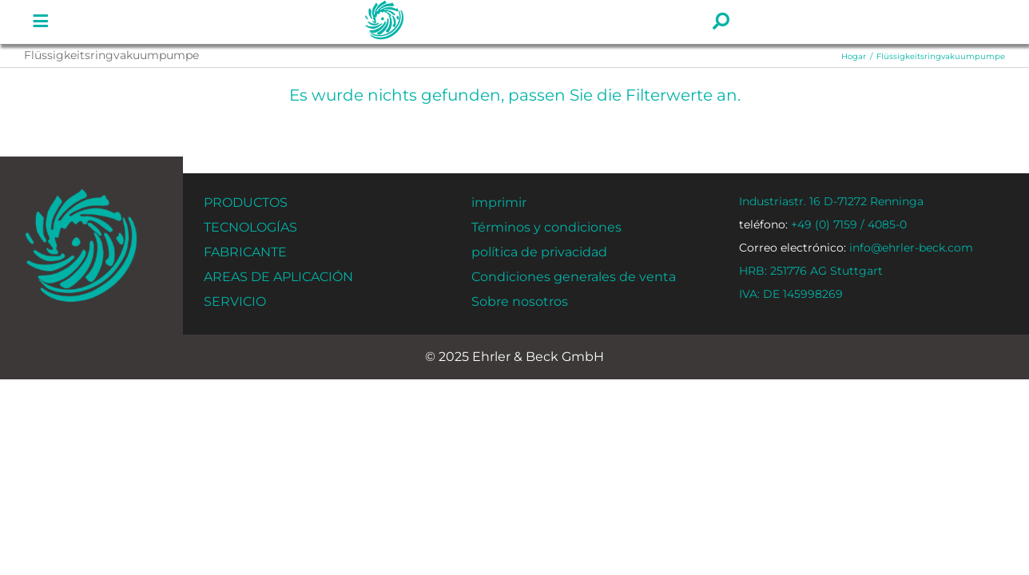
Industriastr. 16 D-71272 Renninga (831, 201)
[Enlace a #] (41, 21)
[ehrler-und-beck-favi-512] (81, 193)
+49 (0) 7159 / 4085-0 (823, 224)
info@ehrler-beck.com (856, 247)
